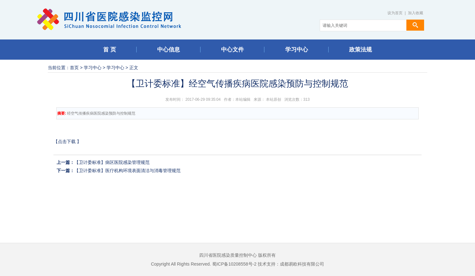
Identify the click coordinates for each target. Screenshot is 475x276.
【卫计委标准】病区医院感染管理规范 (112, 162)
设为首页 (395, 13)
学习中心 (93, 67)
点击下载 (67, 141)
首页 (74, 67)
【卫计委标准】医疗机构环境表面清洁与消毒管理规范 (127, 170)
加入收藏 (415, 13)
